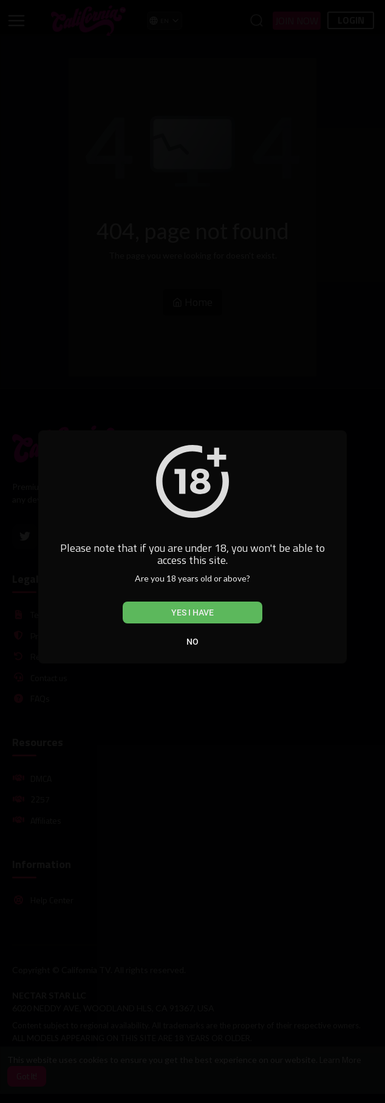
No (192, 642)
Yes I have (192, 612)
